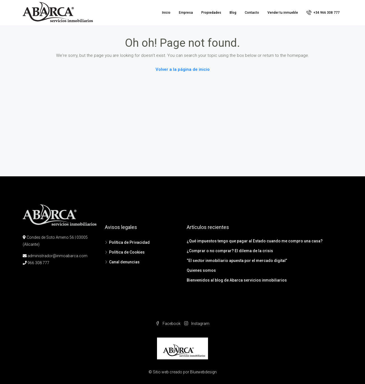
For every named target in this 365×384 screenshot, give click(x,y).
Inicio (166, 13)
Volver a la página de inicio (183, 69)
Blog (233, 13)
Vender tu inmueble (282, 13)
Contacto (252, 13)
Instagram (196, 323)
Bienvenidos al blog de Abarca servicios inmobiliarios (237, 280)
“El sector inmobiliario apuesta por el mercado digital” (237, 260)
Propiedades (211, 13)
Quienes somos (201, 270)
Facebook (168, 323)
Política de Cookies (127, 252)
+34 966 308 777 (322, 12)
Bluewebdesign (203, 372)
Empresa (186, 13)
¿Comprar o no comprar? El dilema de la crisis (230, 251)
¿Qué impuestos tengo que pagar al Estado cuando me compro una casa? (255, 241)
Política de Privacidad (129, 242)
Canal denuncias (124, 262)
